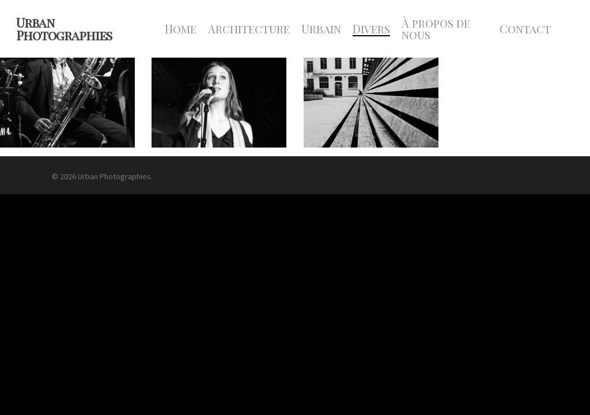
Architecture (249, 29)
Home (180, 29)
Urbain (321, 29)
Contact (525, 29)
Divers (371, 29)
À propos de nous (436, 28)
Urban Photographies (64, 29)
